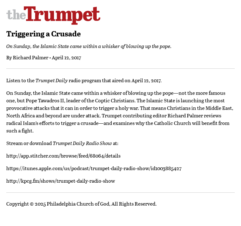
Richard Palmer (30, 57)
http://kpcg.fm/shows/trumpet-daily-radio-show (60, 180)
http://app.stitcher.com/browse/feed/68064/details (63, 155)
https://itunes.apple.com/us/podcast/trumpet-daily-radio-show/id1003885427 (93, 168)
